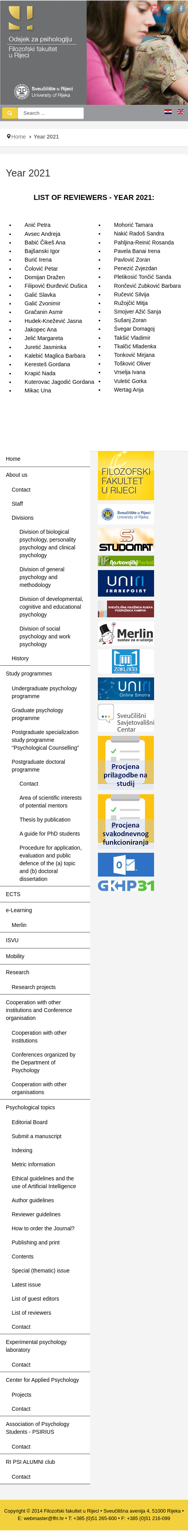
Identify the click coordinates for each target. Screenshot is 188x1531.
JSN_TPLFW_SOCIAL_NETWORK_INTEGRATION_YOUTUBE (155, 8)
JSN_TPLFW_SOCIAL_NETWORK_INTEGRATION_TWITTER (168, 8)
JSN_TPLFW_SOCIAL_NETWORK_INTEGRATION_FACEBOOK (181, 8)
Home (18, 137)
